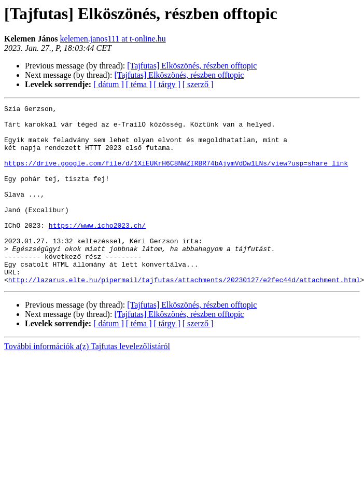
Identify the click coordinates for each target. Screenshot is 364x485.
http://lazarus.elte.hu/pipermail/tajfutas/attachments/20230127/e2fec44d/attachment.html (184, 315)
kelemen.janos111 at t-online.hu (113, 38)
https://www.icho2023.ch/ (97, 250)
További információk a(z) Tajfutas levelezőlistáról (87, 382)
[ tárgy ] (167, 84)
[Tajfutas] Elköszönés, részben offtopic (192, 65)
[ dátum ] (108, 84)
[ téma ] (139, 84)
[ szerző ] (198, 84)
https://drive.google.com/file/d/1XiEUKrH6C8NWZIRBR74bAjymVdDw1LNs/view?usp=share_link (176, 175)
